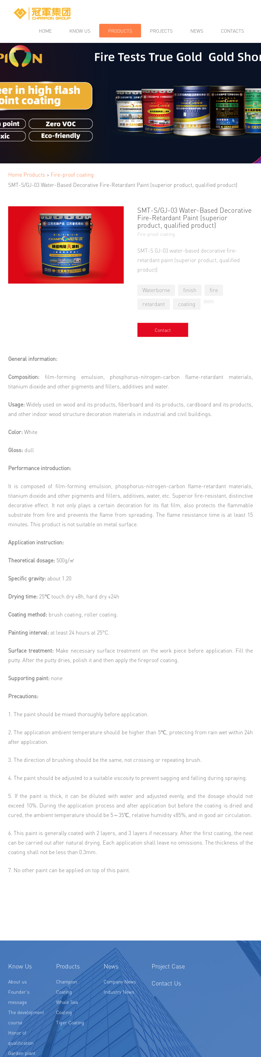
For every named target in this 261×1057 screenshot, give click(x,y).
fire (214, 289)
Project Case (168, 992)
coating (186, 303)
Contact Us (166, 1009)
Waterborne (156, 289)
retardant (153, 303)
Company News (120, 1008)
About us (17, 1008)
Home (45, 31)
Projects (161, 31)
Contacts (232, 31)
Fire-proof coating (72, 174)
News (196, 31)
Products (120, 31)
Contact (163, 330)
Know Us (20, 992)
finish (189, 289)
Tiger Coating (70, 1048)
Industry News (119, 1018)
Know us (79, 31)
